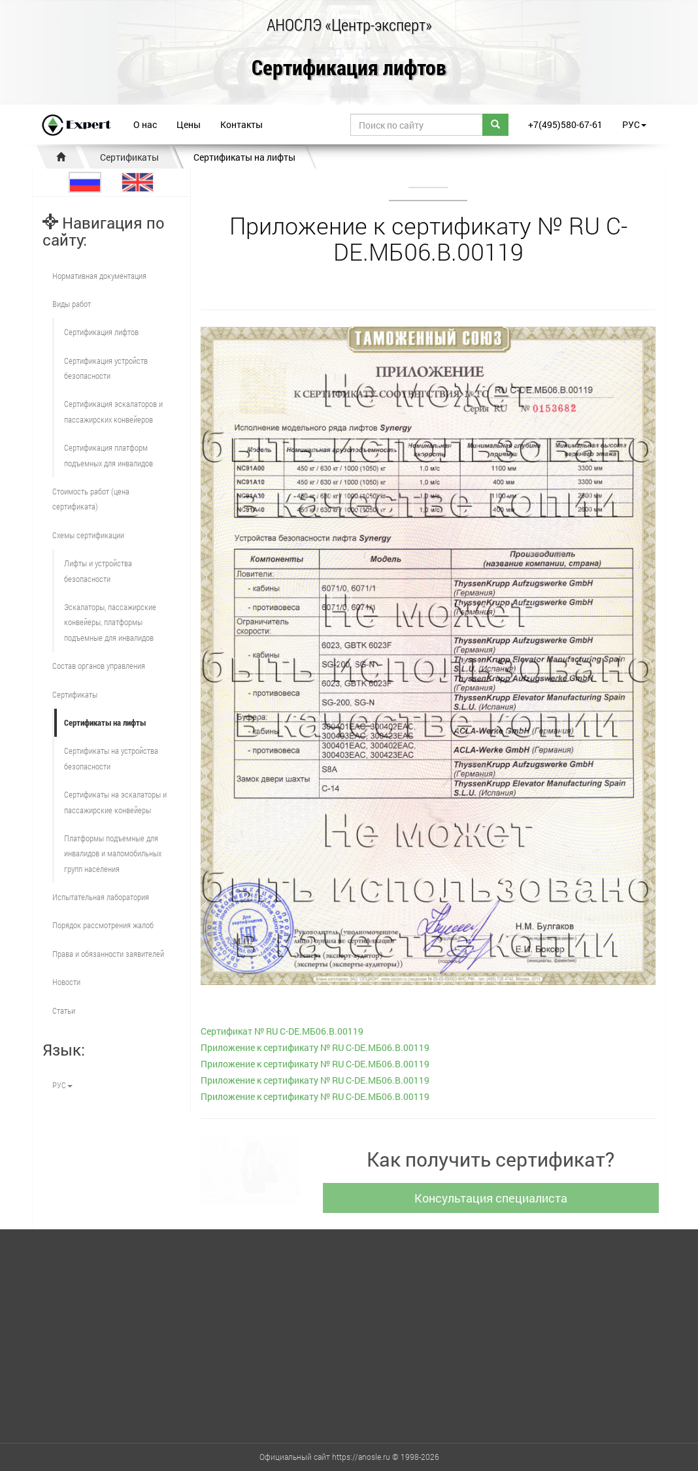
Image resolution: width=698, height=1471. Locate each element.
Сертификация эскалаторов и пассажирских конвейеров (113, 411)
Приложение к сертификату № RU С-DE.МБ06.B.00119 (315, 1047)
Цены (188, 124)
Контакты (241, 124)
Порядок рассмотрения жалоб (103, 925)
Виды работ (71, 304)
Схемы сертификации (88, 535)
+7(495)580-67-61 (565, 124)
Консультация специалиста (497, 1198)
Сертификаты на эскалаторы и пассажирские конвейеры (115, 801)
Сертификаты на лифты (244, 157)
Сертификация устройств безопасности (106, 368)
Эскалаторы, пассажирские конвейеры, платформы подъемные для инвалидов (110, 622)
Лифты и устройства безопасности (98, 570)
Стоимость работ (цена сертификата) (90, 498)
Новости (66, 982)
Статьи (63, 1010)
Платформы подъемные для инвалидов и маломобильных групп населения (112, 853)
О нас (145, 124)
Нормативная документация (99, 276)
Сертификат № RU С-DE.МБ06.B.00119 (282, 1031)
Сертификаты (129, 157)
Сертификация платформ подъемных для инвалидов (108, 455)
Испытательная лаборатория (100, 897)
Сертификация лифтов (349, 68)
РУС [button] (634, 124)
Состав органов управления (98, 665)
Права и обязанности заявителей (108, 954)
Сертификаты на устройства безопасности (111, 758)
